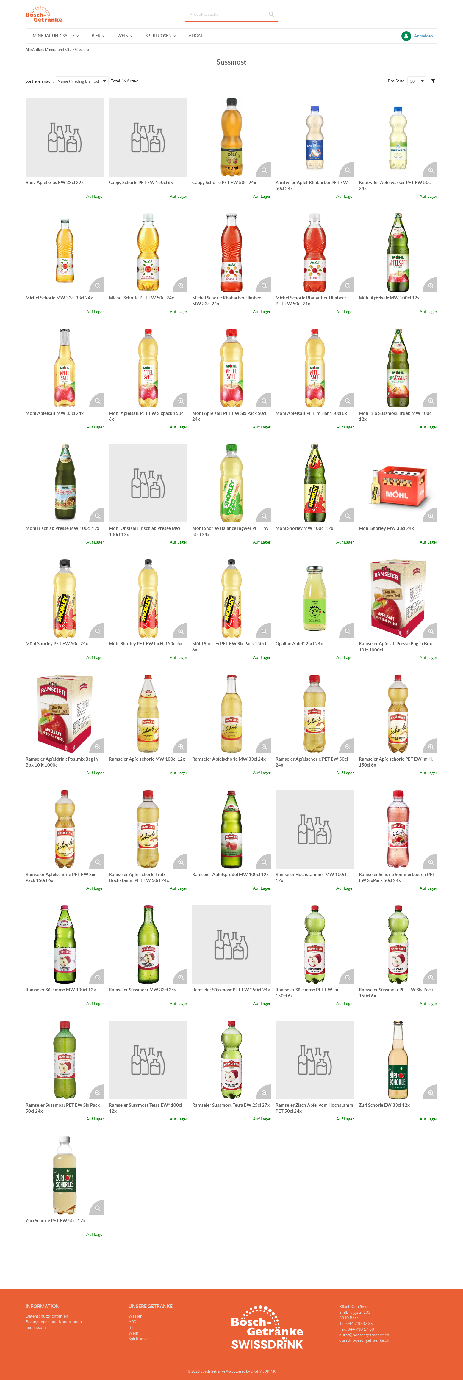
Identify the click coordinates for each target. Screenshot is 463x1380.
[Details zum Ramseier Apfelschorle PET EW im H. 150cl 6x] (398, 714)
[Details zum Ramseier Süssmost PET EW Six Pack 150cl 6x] (398, 944)
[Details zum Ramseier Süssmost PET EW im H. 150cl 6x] (315, 944)
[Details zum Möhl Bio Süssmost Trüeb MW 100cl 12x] (398, 368)
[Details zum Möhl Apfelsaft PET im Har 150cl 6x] (315, 368)
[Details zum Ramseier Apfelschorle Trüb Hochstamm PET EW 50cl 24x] (148, 829)
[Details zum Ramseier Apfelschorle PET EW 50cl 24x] (315, 714)
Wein (133, 1333)
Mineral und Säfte (58, 49)
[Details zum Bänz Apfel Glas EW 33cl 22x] (65, 137)
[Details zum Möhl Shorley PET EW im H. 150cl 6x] (148, 598)
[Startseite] (54, 14)
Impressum (36, 1327)
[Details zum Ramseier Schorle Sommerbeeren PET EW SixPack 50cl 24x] (398, 829)
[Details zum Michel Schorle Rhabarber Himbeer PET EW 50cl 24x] (315, 252)
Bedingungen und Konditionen (54, 1321)
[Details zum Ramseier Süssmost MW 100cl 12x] (65, 944)
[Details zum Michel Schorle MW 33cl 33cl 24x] (65, 252)
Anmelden (423, 36)
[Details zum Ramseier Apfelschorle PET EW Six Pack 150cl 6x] (65, 829)
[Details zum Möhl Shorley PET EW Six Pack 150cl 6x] (231, 598)
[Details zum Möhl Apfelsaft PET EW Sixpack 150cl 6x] (148, 368)
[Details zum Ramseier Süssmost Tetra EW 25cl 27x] (231, 1060)
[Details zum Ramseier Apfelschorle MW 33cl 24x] (231, 714)
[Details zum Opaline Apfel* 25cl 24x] (315, 598)
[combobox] (231, 14)
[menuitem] (55, 36)
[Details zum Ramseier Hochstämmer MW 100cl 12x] (315, 829)
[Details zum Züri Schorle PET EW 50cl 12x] (65, 1175)
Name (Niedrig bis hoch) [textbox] (79, 81)
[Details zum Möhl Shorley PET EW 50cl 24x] (65, 598)
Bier (132, 1327)
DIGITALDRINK (263, 1371)
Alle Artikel (34, 49)
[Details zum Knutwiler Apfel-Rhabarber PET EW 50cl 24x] (315, 137)
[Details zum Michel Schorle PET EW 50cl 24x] (148, 252)
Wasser (135, 1316)
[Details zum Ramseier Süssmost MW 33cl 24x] (148, 944)
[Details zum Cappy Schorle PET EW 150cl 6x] (148, 137)
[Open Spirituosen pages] (177, 36)
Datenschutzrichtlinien (47, 1316)
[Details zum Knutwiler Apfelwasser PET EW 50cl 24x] (398, 137)
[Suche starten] (271, 14)
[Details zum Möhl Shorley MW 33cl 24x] (398, 483)
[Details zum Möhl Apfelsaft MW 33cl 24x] (65, 368)
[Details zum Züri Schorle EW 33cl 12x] (398, 1060)
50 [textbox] (412, 81)
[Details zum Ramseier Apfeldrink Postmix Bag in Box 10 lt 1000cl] (65, 714)
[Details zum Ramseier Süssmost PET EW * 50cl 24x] (231, 944)
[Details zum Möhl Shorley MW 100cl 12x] (315, 483)
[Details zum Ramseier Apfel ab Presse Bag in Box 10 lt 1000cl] (398, 598)
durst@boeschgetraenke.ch (364, 1340)
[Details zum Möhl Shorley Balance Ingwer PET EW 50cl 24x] (231, 483)
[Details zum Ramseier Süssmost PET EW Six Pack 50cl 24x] (65, 1060)
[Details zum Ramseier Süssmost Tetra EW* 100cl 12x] (148, 1060)
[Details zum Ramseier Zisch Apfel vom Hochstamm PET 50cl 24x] (315, 1060)
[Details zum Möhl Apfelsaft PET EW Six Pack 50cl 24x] (231, 368)
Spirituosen (139, 1338)
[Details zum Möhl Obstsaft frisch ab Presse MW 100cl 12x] (148, 483)
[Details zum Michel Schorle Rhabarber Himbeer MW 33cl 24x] (231, 252)
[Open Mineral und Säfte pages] (80, 36)
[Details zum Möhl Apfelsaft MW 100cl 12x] (398, 252)
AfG (132, 1321)
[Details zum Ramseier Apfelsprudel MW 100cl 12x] (231, 829)
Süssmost (82, 49)
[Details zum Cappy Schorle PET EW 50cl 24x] (231, 137)
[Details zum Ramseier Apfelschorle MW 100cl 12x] (148, 714)
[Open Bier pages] (105, 36)
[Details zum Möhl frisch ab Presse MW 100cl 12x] (65, 483)
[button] (433, 81)
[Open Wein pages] (133, 36)
